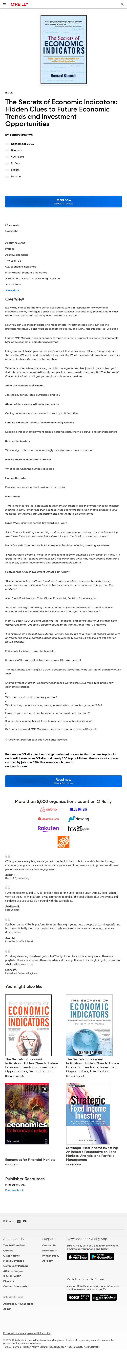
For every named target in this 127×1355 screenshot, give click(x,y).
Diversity (8, 1281)
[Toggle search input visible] (123, 4)
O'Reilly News (11, 1255)
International (13, 1297)
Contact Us (49, 1245)
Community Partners (15, 1266)
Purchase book (14, 1190)
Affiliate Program (13, 1271)
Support (48, 1239)
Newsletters (49, 1250)
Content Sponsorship (16, 1286)
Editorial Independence (52, 1346)
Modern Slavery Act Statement (83, 1346)
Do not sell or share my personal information (26, 1333)
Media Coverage (13, 1261)
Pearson (16, 176)
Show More (12, 290)
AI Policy (47, 1261)
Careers (8, 1250)
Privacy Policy (50, 1255)
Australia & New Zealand (18, 1303)
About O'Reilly (13, 1239)
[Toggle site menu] (4, 4)
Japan (7, 1309)
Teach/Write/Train (14, 1245)
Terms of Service (12, 1346)
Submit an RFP (12, 1276)
